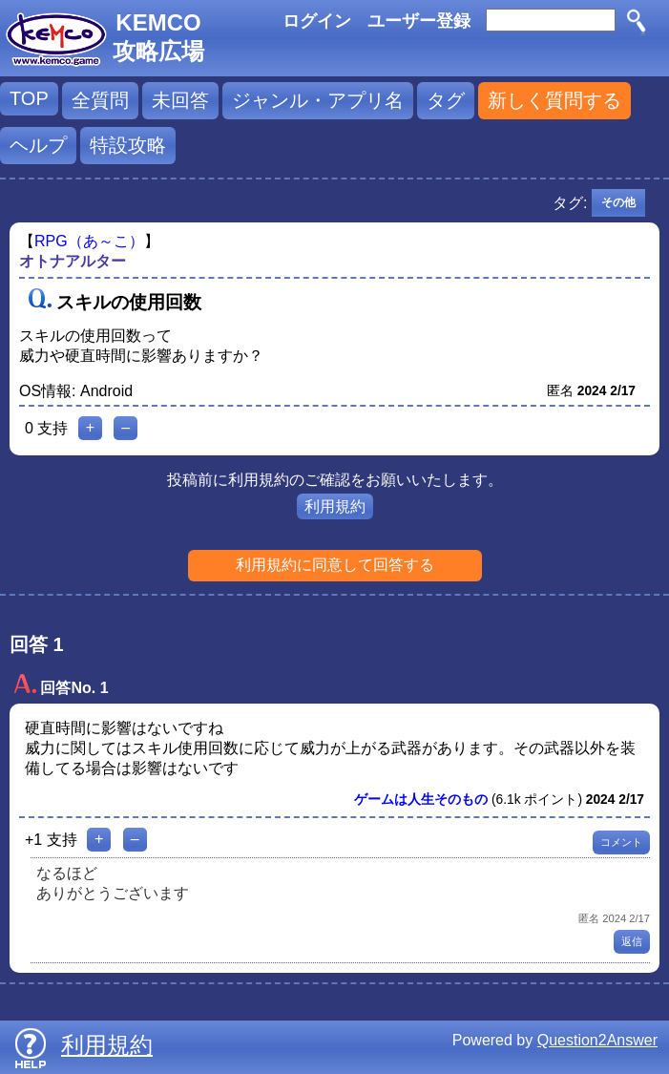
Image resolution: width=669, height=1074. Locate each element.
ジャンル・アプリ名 (318, 100)
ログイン (316, 21)
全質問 (100, 100)
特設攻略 (128, 145)
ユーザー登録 (418, 21)
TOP (29, 98)
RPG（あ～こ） (89, 241)
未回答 (180, 100)
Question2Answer (597, 1040)
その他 (618, 202)
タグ (446, 100)
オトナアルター (72, 261)
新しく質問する (554, 100)
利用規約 (335, 506)
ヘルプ (38, 145)
